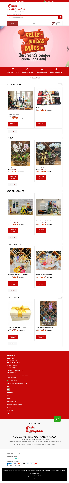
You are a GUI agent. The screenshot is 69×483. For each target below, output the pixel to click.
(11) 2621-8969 (20, 1)
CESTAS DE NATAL (26, 436)
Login (8, 413)
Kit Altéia (38, 107)
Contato (9, 407)
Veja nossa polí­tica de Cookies (34, 476)
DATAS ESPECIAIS (28, 438)
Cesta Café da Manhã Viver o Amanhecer (18, 274)
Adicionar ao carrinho (13, 124)
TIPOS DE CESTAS (15, 436)
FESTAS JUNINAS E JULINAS (42, 438)
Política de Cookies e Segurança (14, 404)
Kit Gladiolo (11, 221)
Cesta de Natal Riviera (13, 114)
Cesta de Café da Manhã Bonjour (44, 274)
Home (8, 395)
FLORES (53, 438)
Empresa (9, 398)
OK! (34, 478)
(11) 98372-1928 (49, 1)
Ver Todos (12, 131)
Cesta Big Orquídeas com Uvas (43, 167)
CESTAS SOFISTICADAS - (29, 439)
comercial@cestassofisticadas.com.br (17, 383)
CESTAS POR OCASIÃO (39, 436)
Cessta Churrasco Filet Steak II (43, 221)
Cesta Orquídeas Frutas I (14, 167)
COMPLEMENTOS (51, 436)
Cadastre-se (10, 410)
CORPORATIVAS (18, 438)
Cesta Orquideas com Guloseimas (44, 327)
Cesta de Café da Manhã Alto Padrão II (17, 327)
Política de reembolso (12, 401)
